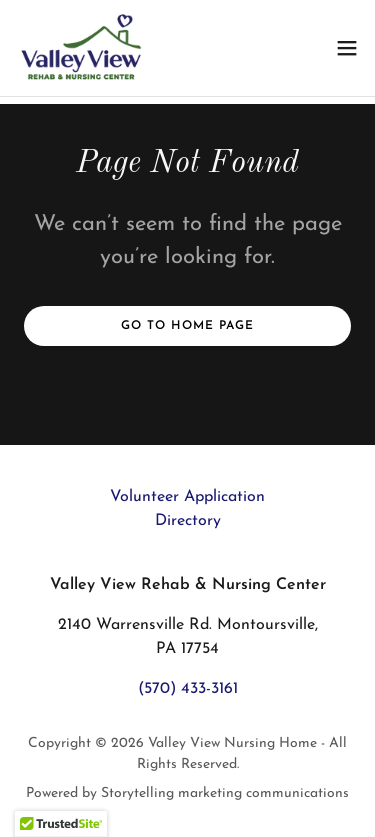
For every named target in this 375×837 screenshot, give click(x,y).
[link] (83, 48)
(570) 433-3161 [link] (188, 689)
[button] (347, 48)
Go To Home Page (187, 326)
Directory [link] (188, 521)
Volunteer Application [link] (187, 497)
